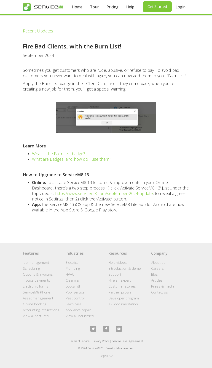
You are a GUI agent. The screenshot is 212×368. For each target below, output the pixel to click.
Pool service (75, 292)
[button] (106, 356)
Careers (157, 268)
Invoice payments (36, 280)
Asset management (38, 298)
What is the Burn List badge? (58, 153)
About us (158, 262)
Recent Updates (38, 31)
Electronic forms (35, 286)
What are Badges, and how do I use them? (71, 159)
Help (130, 6)
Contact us (159, 292)
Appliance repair (78, 310)
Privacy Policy (101, 341)
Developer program (123, 298)
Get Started (157, 6)
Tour (94, 6)
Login (180, 6)
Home (77, 6)
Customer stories (122, 286)
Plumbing (73, 268)
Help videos (117, 262)
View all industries (80, 316)
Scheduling (31, 268)
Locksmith (73, 286)
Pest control (75, 298)
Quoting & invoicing (38, 274)
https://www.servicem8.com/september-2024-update (103, 193)
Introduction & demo (124, 268)
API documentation (123, 304)
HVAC (70, 274)
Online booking (34, 304)
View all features (36, 316)
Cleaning (72, 280)
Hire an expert (119, 280)
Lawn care (73, 304)
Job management (36, 262)
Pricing (112, 6)
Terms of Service (79, 341)
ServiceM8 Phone (36, 292)
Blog (154, 274)
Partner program (121, 292)
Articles (157, 280)
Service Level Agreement (127, 341)
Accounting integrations (41, 310)
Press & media (162, 286)
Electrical (72, 262)
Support (114, 274)
